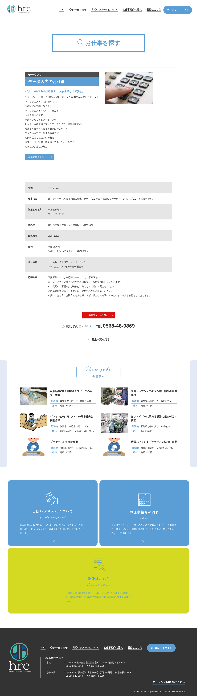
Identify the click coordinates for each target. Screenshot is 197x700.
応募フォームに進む (98, 319)
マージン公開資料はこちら (168, 686)
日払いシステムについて (104, 9)
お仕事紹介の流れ (132, 9)
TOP (61, 9)
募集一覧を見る (101, 344)
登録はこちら (154, 9)
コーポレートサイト (178, 10)
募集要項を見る (42, 157)
